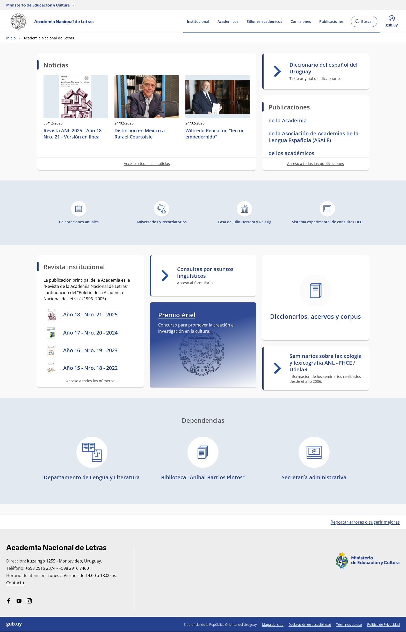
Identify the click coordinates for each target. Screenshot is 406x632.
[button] (38, 5)
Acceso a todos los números (90, 380)
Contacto (15, 583)
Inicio (11, 38)
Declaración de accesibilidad (309, 624)
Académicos (228, 21)
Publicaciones (331, 21)
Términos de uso (349, 624)
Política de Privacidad (383, 624)
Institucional (198, 21)
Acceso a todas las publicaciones (315, 163)
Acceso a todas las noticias (147, 163)
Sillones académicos (264, 21)
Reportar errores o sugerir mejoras (365, 522)
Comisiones (301, 21)
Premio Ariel (176, 315)
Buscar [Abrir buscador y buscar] (364, 23)
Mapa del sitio (273, 624)
